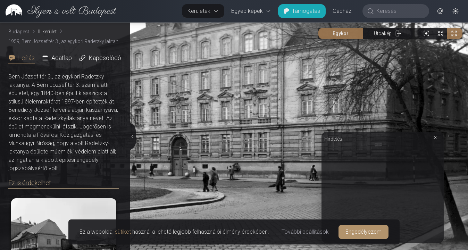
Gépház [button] (342, 11)
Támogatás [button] (302, 11)
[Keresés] (399, 11)
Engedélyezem (363, 231)
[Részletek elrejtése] (132, 136)
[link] (58, 11)
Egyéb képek (251, 11)
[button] (440, 11)
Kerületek (203, 11)
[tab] (23, 58)
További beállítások (305, 231)
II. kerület (47, 31)
